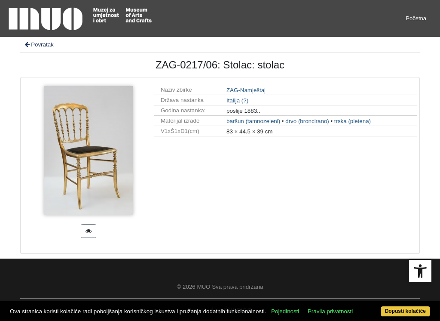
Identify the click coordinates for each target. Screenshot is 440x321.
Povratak (39, 44)
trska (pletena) (352, 121)
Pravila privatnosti (330, 311)
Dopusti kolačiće (405, 311)
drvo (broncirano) (307, 121)
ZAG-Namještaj (246, 90)
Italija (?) (237, 100)
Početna (416, 18)
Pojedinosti (285, 311)
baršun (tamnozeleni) (253, 121)
